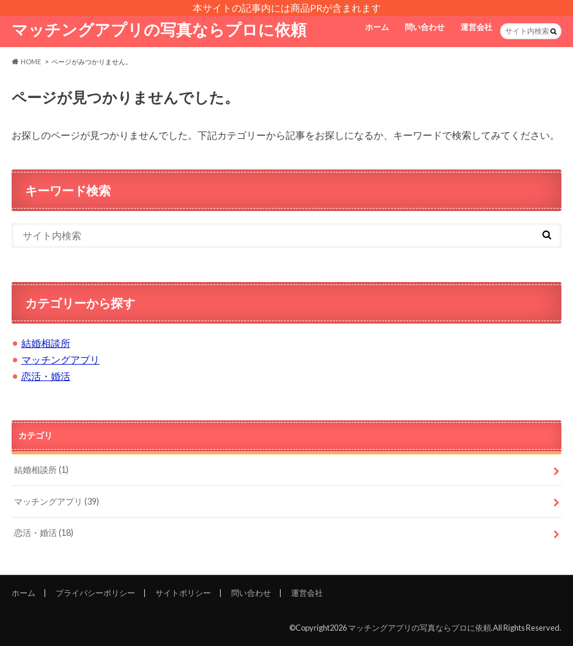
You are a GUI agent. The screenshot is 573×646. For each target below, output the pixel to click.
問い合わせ (425, 27)
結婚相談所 (45, 343)
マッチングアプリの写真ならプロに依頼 (159, 29)
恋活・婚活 (45, 376)
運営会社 (476, 27)
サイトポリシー (183, 593)
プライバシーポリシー (95, 593)
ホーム (377, 27)
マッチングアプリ (60, 359)
